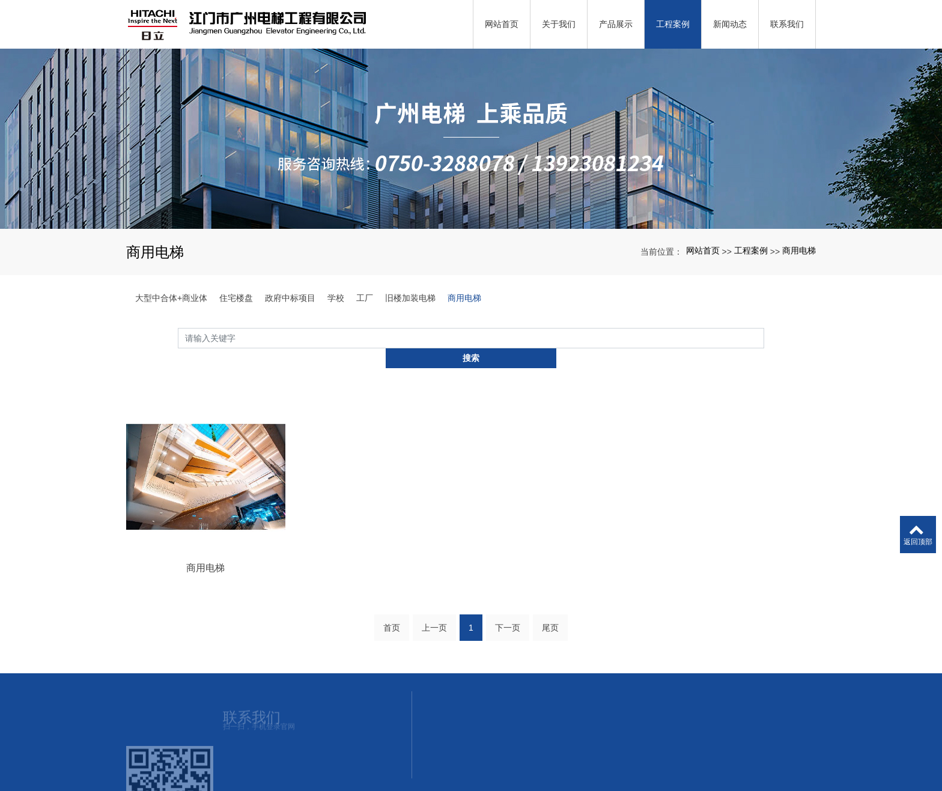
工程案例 (751, 250)
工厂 (364, 298)
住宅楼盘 (236, 298)
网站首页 (703, 250)
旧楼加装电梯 (410, 298)
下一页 (507, 612)
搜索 (764, 337)
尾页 (550, 612)
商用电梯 (799, 250)
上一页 (434, 612)
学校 (335, 298)
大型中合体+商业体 (171, 298)
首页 (391, 612)
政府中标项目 (290, 298)
